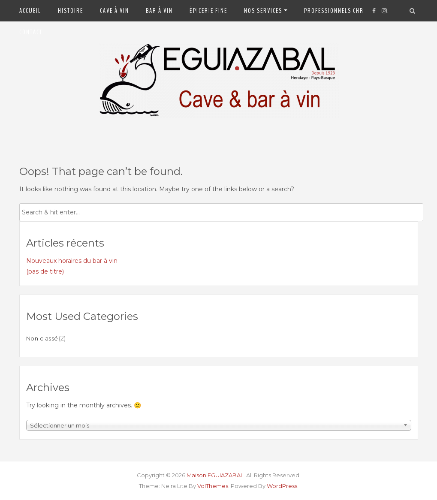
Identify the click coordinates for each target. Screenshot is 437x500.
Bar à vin (159, 10)
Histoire (70, 10)
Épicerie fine (208, 10)
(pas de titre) (45, 271)
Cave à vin (114, 10)
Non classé (42, 338)
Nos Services (263, 10)
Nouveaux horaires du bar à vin (72, 261)
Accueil (30, 10)
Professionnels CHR (334, 10)
